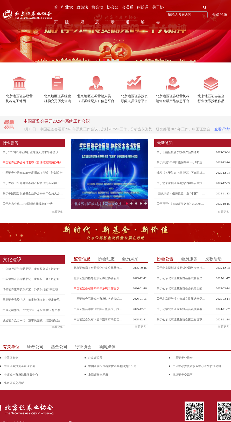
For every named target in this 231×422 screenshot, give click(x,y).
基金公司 (59, 346)
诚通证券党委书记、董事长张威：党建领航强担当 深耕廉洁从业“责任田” (33, 320)
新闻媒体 (107, 346)
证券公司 (35, 346)
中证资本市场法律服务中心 (21, 374)
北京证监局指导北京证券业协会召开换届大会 (98, 278)
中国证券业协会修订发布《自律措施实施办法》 (32, 162)
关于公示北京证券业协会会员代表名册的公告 (181, 309)
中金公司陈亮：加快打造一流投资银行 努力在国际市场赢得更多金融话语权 (33, 310)
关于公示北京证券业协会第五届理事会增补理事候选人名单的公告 (181, 319)
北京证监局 (95, 357)
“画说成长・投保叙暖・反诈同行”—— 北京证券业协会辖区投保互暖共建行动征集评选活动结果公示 (181, 193)
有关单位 (11, 346)
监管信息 (82, 259)
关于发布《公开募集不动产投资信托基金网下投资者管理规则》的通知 (33, 183)
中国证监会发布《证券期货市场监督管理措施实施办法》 (98, 319)
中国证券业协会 (183, 357)
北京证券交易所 (14, 382)
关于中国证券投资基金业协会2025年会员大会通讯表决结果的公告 (33, 193)
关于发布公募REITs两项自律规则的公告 (28, 203)
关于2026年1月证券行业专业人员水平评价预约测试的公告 (33, 152)
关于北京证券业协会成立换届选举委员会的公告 (181, 298)
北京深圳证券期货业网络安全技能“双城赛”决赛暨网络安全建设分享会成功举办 (100, 204)
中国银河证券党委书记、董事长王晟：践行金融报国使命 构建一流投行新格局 (33, 278)
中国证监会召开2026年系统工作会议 (97, 288)
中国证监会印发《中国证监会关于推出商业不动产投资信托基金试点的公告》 (98, 309)
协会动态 (106, 259)
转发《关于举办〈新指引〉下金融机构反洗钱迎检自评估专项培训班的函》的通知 (181, 172)
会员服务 (189, 259)
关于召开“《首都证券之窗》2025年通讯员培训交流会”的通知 (181, 203)
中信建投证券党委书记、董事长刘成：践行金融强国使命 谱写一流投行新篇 (33, 268)
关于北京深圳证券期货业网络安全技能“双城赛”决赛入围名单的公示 (181, 183)
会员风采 (130, 259)
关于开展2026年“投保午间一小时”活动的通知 (181, 162)
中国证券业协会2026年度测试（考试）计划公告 (33, 172)
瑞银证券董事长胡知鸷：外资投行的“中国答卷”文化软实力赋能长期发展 (33, 289)
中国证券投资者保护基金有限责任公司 (112, 366)
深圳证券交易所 (183, 374)
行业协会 (83, 346)
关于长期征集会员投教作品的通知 (178, 152)
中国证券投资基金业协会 (19, 366)
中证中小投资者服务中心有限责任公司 (197, 366)
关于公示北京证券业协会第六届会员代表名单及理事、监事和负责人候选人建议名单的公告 (181, 278)
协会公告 (165, 259)
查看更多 (57, 211)
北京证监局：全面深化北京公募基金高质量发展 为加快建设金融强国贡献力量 (98, 267)
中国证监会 (11, 357)
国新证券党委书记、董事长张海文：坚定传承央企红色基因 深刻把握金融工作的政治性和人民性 (33, 299)
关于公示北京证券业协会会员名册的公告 (181, 288)
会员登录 (219, 14)
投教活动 (213, 259)
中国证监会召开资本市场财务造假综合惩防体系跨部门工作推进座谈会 (98, 298)
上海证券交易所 (98, 374)
